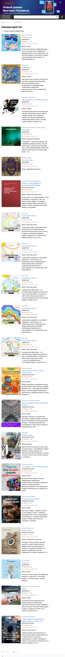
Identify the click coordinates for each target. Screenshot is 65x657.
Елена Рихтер (26, 560)
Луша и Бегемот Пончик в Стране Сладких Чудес (33, 371)
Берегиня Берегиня (27, 464)
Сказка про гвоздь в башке (30, 499)
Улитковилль (26, 130)
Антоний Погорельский (28, 97)
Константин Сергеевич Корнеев (31, 400)
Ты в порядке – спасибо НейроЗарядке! (35, 466)
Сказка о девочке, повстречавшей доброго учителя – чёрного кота (33, 620)
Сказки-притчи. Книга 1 (29, 215)
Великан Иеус (26, 67)
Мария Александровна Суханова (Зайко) (33, 127)
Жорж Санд (25, 65)
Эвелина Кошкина (27, 368)
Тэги (10, 22)
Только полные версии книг (14, 31)
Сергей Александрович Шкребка (31, 181)
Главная (4, 22)
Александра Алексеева (28, 616)
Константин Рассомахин (29, 496)
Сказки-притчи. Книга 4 (29, 278)
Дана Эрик (25, 213)
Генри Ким (25, 432)
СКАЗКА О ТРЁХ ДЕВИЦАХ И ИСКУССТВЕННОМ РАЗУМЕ (31, 184)
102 (13, 652)
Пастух (24, 589)
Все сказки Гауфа (27, 160)
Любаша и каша (27, 435)
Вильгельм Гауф (26, 158)
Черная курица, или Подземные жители (35, 100)
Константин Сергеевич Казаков (31, 586)
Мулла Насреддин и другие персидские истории (35, 404)
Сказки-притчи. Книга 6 (29, 340)
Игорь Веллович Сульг (28, 528)
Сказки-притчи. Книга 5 (29, 308)
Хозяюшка (25, 563)
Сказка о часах (27, 530)
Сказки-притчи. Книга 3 (29, 246)
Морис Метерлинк (27, 35)
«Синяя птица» (27, 37)
